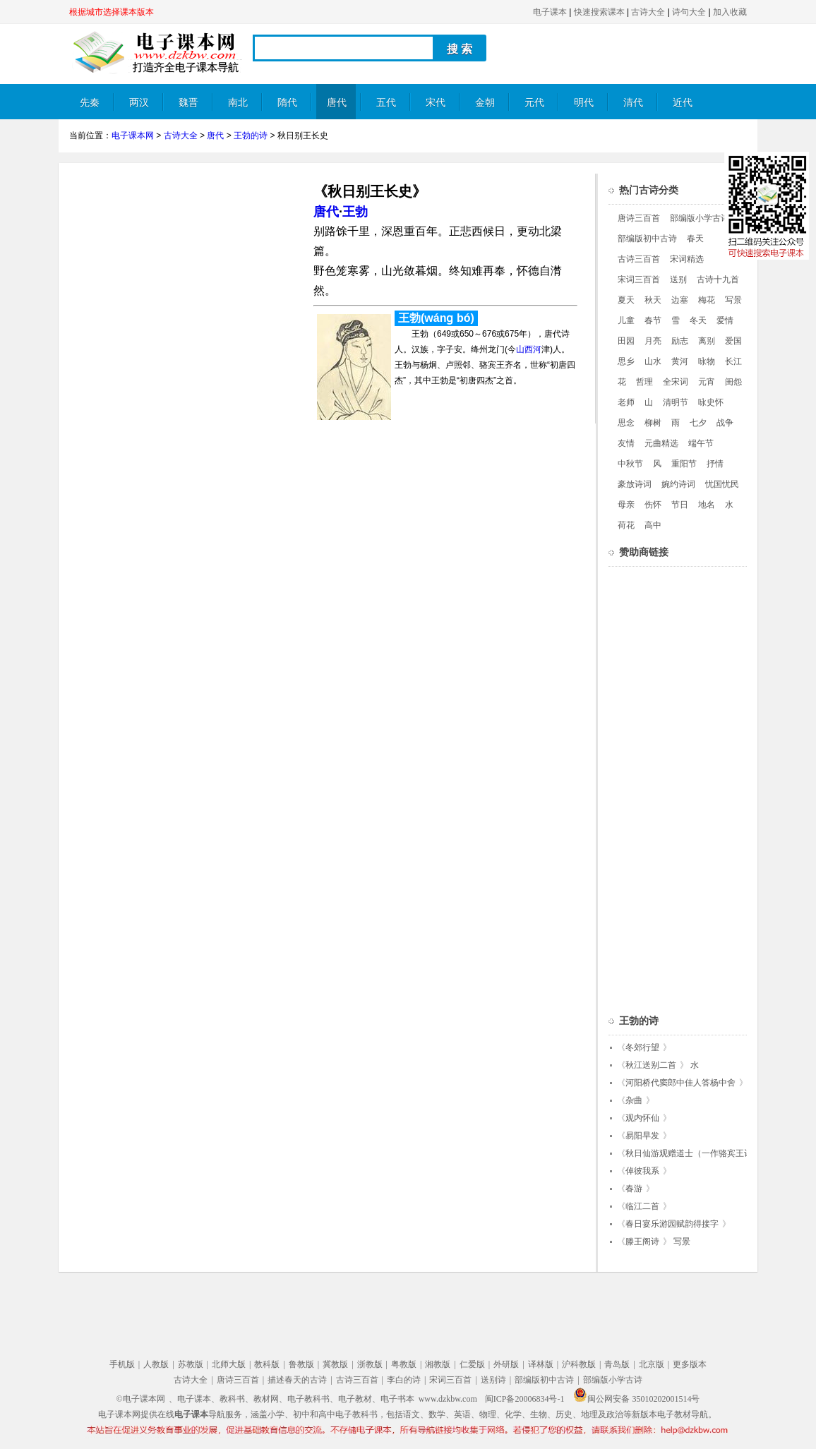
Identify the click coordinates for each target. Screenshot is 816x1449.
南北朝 (238, 108)
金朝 (485, 102)
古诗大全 (648, 12)
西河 (532, 349)
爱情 (724, 320)
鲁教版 (301, 1364)
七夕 (698, 423)
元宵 (706, 382)
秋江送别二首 (650, 1065)
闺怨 (733, 382)
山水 (652, 361)
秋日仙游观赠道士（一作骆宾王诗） (693, 1153)
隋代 (287, 102)
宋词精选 (687, 259)
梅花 (706, 300)
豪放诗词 (635, 484)
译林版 (540, 1364)
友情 (626, 443)
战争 (724, 423)
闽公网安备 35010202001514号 (636, 1399)
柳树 (652, 423)
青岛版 (617, 1364)
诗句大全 (689, 12)
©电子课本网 (140, 1399)
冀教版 (335, 1364)
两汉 (139, 102)
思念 (626, 423)
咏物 (706, 361)
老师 (626, 402)
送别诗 (493, 1380)
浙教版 (370, 1364)
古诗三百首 (639, 259)
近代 (682, 102)
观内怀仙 (642, 1118)
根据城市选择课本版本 (111, 12)
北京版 (651, 1364)
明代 (584, 102)
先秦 (90, 102)
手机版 (122, 1364)
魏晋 (188, 102)
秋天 (652, 300)
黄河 (679, 361)
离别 (706, 341)
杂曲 (633, 1100)
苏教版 (190, 1364)
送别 (678, 279)
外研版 (506, 1364)
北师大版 (229, 1364)
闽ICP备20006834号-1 (525, 1399)
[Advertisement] (187, 272)
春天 (695, 238)
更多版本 (690, 1364)
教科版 (267, 1364)
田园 (626, 341)
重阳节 (684, 464)
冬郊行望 (642, 1047)
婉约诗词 (678, 484)
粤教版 (403, 1364)
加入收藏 (730, 12)
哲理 (644, 382)
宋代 (435, 102)
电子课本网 (133, 135)
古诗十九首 (718, 279)
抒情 (715, 464)
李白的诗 (404, 1380)
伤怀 (652, 505)
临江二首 (642, 1206)
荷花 (626, 525)
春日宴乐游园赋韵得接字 (672, 1224)
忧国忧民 (722, 484)
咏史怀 (711, 402)
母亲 (626, 505)
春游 (633, 1189)
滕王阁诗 (642, 1241)
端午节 (701, 443)
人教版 (156, 1364)
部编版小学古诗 (699, 218)
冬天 (698, 320)
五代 (386, 102)
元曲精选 (661, 443)
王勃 (355, 212)
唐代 (337, 102)
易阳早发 (642, 1136)
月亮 (652, 341)
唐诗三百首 (639, 218)
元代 (534, 102)
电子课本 (550, 12)
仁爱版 (472, 1364)
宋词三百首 (639, 279)
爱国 (733, 341)
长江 (733, 361)
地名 (706, 505)
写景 (733, 300)
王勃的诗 (251, 135)
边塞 (679, 300)
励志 (679, 341)
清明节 (675, 402)
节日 (679, 505)
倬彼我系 (642, 1171)
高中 (652, 525)
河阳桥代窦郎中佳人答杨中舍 (680, 1083)
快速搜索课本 (599, 12)
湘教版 (437, 1364)
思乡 (626, 361)
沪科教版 (579, 1364)
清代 (633, 102)
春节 (652, 320)
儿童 (626, 320)
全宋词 (675, 382)
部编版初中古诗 (647, 238)
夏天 (626, 300)
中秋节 (630, 464)
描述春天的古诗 (297, 1380)
